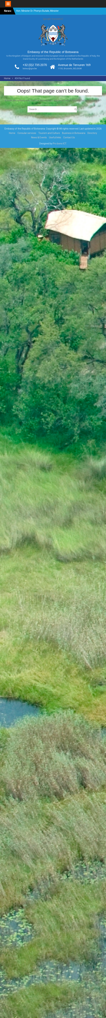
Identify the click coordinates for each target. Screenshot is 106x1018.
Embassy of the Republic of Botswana (52, 52)
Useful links (55, 137)
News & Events (39, 137)
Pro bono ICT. (60, 143)
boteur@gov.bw (30, 68)
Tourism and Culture (49, 133)
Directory (92, 133)
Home (12, 133)
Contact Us (69, 137)
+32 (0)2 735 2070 (35, 65)
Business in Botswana (73, 133)
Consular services (26, 133)
